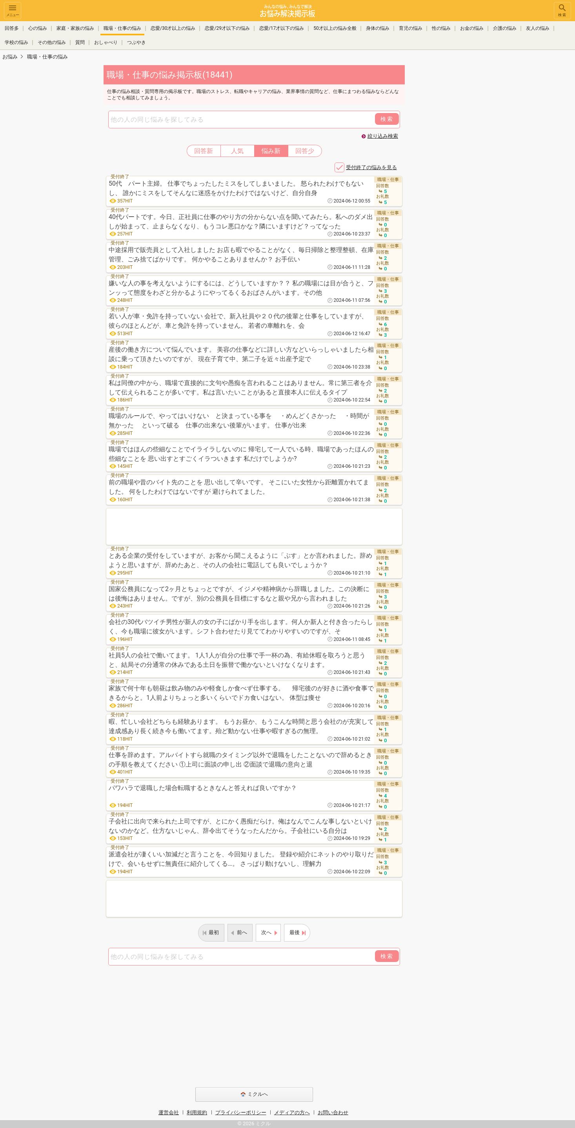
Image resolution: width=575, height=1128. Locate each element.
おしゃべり (106, 42)
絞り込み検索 (383, 136)
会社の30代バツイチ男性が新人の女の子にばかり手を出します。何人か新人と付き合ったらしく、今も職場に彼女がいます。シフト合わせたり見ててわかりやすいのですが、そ (241, 626)
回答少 (304, 151)
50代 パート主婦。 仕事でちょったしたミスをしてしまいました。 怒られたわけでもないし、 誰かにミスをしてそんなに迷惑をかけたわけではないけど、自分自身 (236, 188)
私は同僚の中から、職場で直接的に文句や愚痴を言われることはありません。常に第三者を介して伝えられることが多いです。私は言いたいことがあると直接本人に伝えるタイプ (240, 387)
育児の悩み (410, 28)
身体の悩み (377, 28)
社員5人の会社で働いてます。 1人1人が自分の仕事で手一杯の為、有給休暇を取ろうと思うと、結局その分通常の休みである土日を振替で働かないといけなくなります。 (237, 660)
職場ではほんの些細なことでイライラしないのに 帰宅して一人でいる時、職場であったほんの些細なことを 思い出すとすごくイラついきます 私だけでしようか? (241, 453)
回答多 (12, 28)
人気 (237, 151)
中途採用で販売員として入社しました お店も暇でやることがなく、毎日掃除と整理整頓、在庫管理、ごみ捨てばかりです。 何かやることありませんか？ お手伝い (241, 254)
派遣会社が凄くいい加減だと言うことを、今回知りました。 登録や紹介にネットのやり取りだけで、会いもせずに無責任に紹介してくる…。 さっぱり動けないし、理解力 (241, 859)
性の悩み (441, 28)
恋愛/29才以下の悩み (227, 28)
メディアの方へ (292, 1112)
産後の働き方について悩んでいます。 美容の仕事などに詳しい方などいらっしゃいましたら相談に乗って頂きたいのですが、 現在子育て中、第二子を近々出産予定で (241, 354)
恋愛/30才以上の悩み (173, 28)
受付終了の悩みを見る (371, 167)
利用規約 (197, 1112)
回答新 (203, 151)
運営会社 (168, 1112)
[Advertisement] (460, 183)
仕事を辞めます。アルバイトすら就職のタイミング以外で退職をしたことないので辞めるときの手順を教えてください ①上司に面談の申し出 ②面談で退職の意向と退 (240, 759)
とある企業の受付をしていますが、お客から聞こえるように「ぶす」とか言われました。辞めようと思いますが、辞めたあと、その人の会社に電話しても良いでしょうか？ (240, 560)
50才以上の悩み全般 (335, 28)
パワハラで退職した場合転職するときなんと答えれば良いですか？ (203, 788)
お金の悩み (472, 28)
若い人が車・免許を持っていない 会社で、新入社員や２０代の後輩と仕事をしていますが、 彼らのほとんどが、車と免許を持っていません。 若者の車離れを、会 (238, 320)
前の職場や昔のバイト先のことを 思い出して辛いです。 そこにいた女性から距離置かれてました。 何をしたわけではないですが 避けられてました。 (239, 486)
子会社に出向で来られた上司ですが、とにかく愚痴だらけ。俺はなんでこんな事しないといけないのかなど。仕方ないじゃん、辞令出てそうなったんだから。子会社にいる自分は (240, 826)
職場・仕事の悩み (122, 28)
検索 (562, 10)
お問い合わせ (333, 1112)
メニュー (12, 10)
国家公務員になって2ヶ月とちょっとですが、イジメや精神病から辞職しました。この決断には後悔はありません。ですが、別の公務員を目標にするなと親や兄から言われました (239, 593)
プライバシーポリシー (240, 1112)
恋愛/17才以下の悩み (281, 28)
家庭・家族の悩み (75, 28)
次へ (266, 932)
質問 (80, 42)
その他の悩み (52, 42)
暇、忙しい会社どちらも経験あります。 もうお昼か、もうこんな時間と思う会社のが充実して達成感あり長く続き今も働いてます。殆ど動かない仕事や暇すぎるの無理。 (241, 726)
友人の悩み (538, 28)
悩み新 (271, 151)
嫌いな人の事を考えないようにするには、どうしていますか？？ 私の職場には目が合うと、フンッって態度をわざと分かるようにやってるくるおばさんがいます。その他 (241, 287)
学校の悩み (16, 42)
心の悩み (37, 28)
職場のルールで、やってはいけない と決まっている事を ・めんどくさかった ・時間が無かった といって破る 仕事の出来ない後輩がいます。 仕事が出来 (239, 420)
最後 (294, 932)
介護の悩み (505, 28)
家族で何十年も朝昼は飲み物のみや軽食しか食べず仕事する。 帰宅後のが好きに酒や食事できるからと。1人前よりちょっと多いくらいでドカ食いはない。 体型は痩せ (241, 692)
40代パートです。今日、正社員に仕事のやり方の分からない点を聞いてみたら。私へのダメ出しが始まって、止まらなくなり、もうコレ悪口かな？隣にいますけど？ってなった (241, 221)
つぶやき (136, 42)
